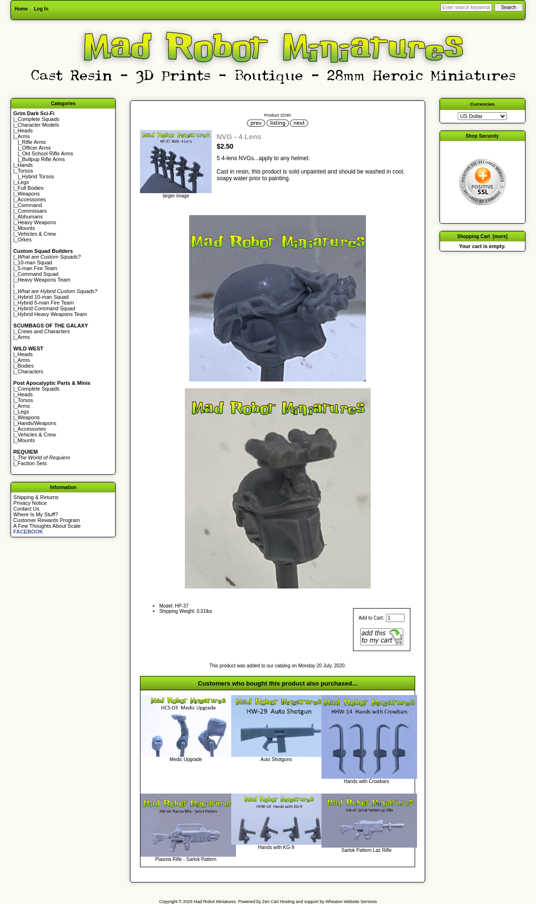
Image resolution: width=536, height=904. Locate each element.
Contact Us (26, 509)
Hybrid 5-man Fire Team (46, 302)
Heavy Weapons (37, 222)
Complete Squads (38, 119)
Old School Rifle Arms (47, 153)
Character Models (38, 125)
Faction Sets (32, 463)
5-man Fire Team (37, 268)
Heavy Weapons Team (44, 280)
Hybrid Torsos (38, 176)
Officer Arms (36, 148)
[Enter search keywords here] (466, 7)
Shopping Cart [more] (482, 236)
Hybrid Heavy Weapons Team (52, 314)
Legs (23, 182)
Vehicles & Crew (37, 234)
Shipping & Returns (36, 497)
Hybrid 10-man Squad (43, 297)
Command (30, 205)
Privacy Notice (30, 503)
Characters (30, 371)
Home (21, 8)
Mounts (26, 228)
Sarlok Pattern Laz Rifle (367, 850)
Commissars (32, 211)
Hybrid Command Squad (46, 308)
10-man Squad (35, 262)
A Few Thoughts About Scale (47, 526)
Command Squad (38, 274)
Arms (24, 337)
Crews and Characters (44, 331)
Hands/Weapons (37, 423)
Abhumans (30, 216)
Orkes (25, 239)
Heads (25, 130)
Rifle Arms (34, 142)
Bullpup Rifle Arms (43, 159)
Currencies (482, 104)
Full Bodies (30, 188)
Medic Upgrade (186, 759)
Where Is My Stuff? (35, 514)
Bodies (26, 366)
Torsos (25, 171)
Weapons (29, 193)
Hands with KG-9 (276, 847)
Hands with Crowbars (366, 781)
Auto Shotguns (276, 759)
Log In (41, 8)
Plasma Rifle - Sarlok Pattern (185, 859)
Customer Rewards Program (46, 520)
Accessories (32, 199)
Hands (25, 165)
